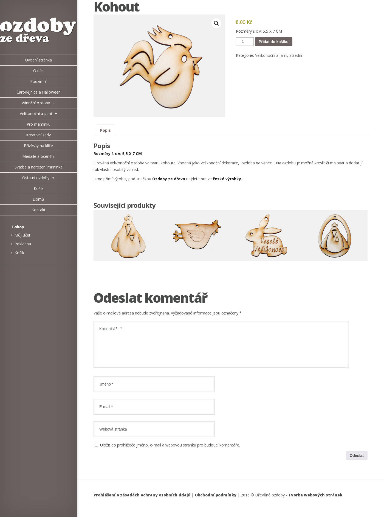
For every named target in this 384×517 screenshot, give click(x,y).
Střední (295, 55)
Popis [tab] (105, 130)
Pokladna (23, 243)
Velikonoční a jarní (271, 55)
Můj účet (22, 235)
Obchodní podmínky (215, 501)
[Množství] (244, 41)
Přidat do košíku (274, 42)
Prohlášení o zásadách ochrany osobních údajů (142, 501)
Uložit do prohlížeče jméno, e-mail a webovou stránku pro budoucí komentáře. (170, 451)
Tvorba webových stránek (315, 501)
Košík (19, 252)
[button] (216, 23)
